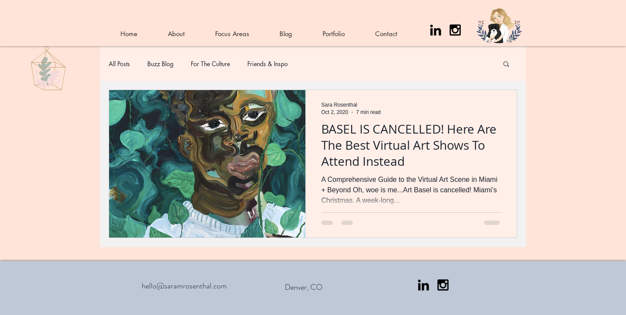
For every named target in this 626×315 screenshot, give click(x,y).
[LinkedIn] (435, 30)
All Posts (119, 63)
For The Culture (210, 63)
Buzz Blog (160, 63)
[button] (506, 64)
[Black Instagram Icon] (455, 30)
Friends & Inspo (267, 63)
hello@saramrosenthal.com (184, 286)
